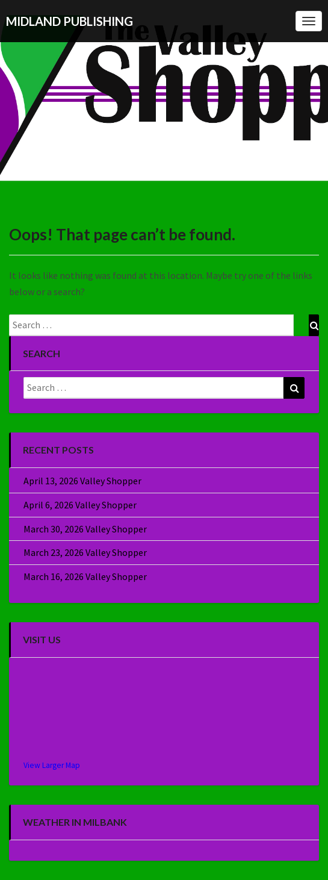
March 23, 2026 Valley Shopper (85, 552)
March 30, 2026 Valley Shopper (85, 529)
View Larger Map (51, 765)
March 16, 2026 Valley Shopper (85, 576)
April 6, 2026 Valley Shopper (80, 505)
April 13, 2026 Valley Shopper (82, 481)
